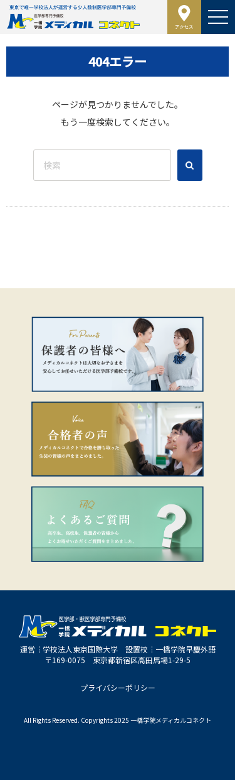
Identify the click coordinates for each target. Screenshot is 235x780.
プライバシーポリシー (117, 687)
